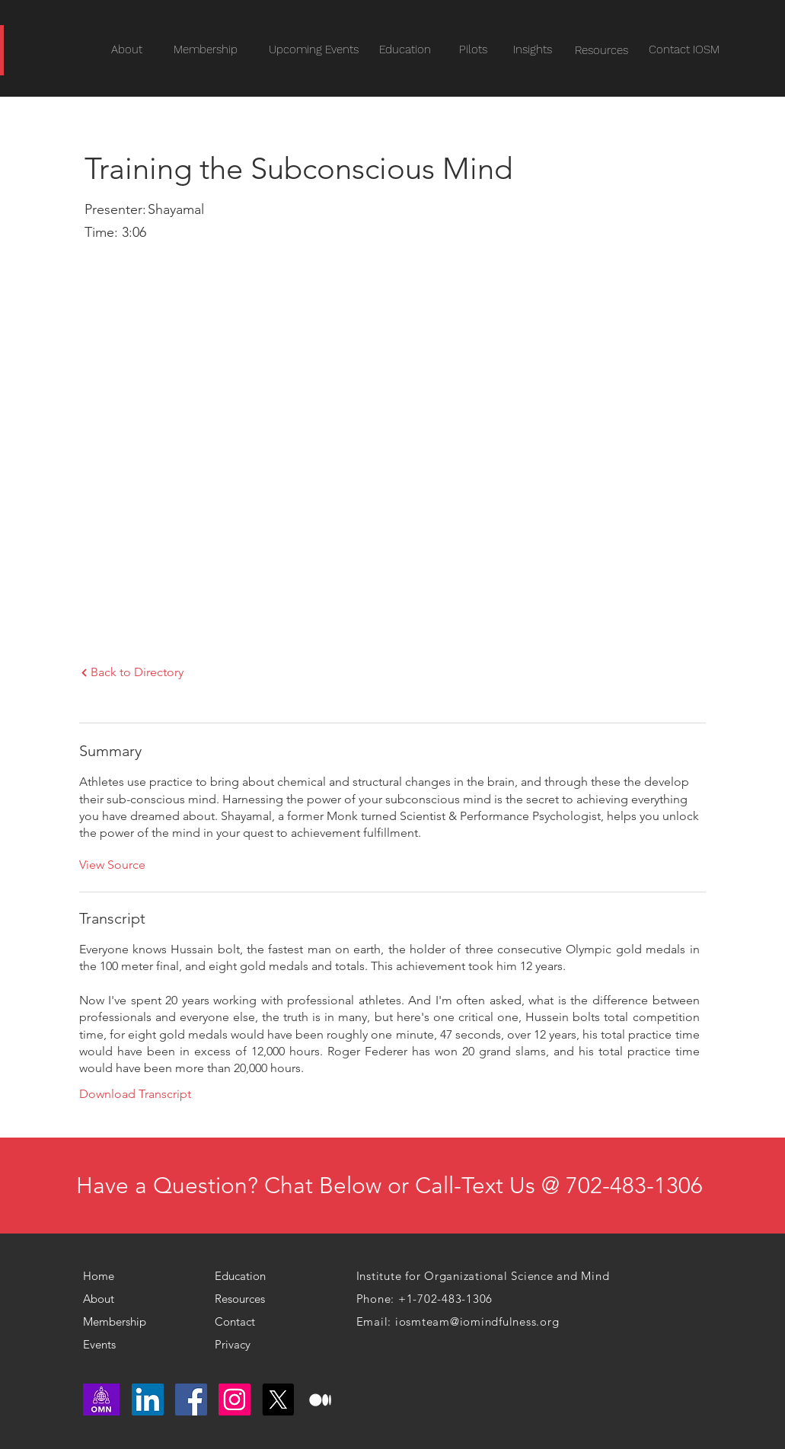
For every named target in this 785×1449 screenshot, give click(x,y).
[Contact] (245, 1321)
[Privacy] (239, 1344)
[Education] (405, 50)
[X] (278, 1399)
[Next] (84, 673)
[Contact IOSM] (684, 50)
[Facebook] (191, 1399)
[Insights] (533, 50)
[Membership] (120, 1321)
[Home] (104, 1276)
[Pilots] (473, 50)
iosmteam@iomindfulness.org (477, 1321)
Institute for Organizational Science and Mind (483, 1276)
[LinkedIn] (148, 1399)
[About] (107, 1299)
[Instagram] (234, 1399)
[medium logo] (321, 1399)
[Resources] (601, 50)
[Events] (128, 1344)
